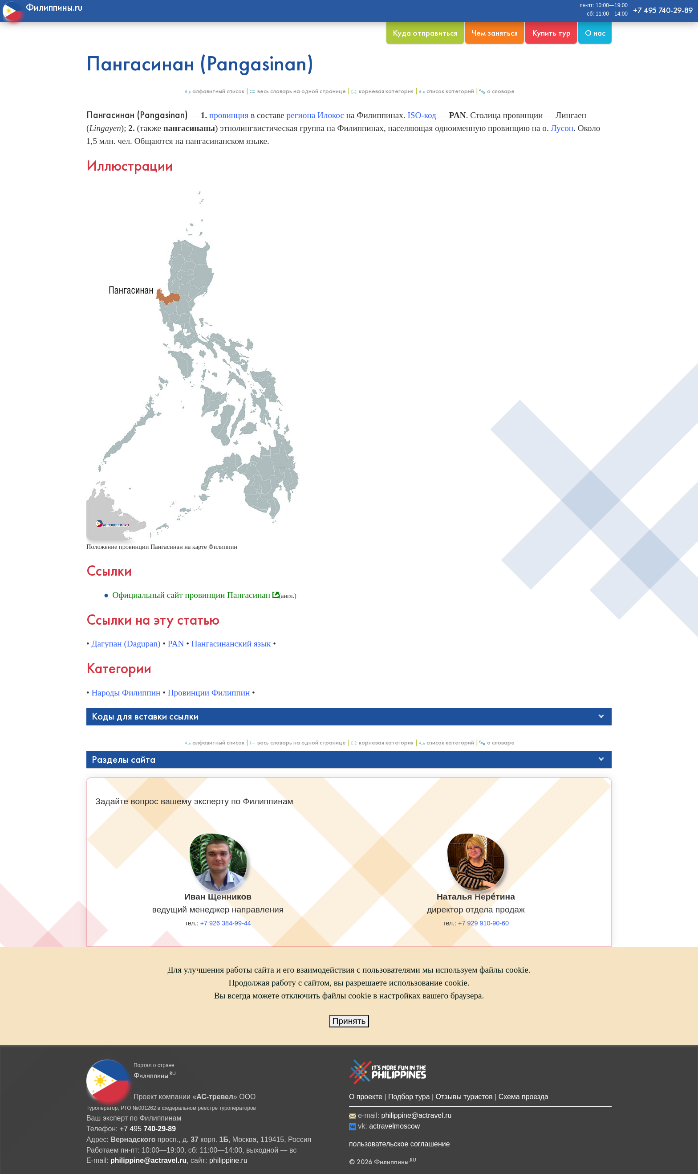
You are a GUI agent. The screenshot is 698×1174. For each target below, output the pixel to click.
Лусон (562, 128)
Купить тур (551, 33)
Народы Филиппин (126, 692)
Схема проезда (523, 1096)
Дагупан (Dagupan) (126, 643)
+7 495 (148, 1129)
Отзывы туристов (464, 1096)
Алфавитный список (214, 91)
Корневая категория (382, 91)
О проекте (365, 1096)
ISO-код (421, 115)
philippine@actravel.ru (416, 1115)
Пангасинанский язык (231, 643)
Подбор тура (409, 1096)
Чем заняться (494, 33)
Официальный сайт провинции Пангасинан (191, 595)
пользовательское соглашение (399, 1144)
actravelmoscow (394, 1126)
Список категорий (446, 91)
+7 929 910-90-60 (483, 923)
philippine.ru (228, 1160)
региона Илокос (315, 115)
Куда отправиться (425, 33)
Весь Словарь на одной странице (297, 91)
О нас (595, 33)
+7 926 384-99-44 (225, 923)
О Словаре (497, 91)
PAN (176, 643)
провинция (228, 115)
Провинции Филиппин (209, 692)
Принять (349, 1021)
